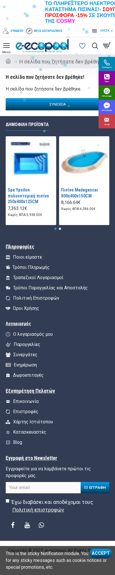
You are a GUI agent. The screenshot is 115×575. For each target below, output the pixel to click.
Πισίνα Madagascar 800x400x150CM (79, 193)
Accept (101, 553)
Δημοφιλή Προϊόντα (27, 124)
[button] (55, 229)
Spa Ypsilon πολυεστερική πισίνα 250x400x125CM (28, 196)
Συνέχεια (57, 104)
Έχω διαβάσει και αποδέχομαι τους (49, 506)
